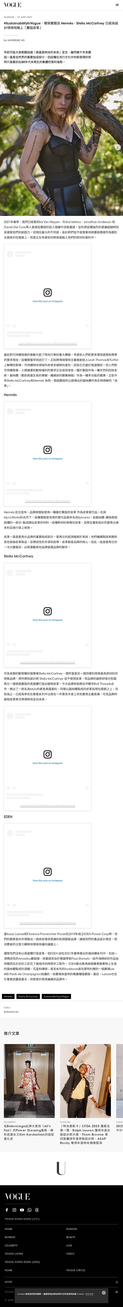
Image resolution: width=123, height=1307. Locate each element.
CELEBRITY (11, 1246)
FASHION (71, 1229)
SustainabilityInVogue (56, 996)
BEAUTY (70, 1237)
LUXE (69, 1246)
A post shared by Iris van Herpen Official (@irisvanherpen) (47, 343)
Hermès (8, 996)
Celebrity (10, 1122)
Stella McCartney (28, 996)
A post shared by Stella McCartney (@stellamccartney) (47, 662)
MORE (61, 1282)
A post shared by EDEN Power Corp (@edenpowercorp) (48, 922)
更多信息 (89, 1294)
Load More (61, 1168)
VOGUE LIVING (14, 1254)
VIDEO (70, 1254)
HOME (9, 1229)
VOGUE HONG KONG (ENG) (22, 1262)
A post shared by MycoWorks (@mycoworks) (47, 501)
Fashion (65, 1122)
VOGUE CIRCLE (76, 1270)
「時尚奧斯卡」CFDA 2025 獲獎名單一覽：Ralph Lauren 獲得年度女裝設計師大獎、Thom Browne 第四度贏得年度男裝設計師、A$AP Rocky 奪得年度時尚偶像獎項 (85, 1135)
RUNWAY (10, 1237)
